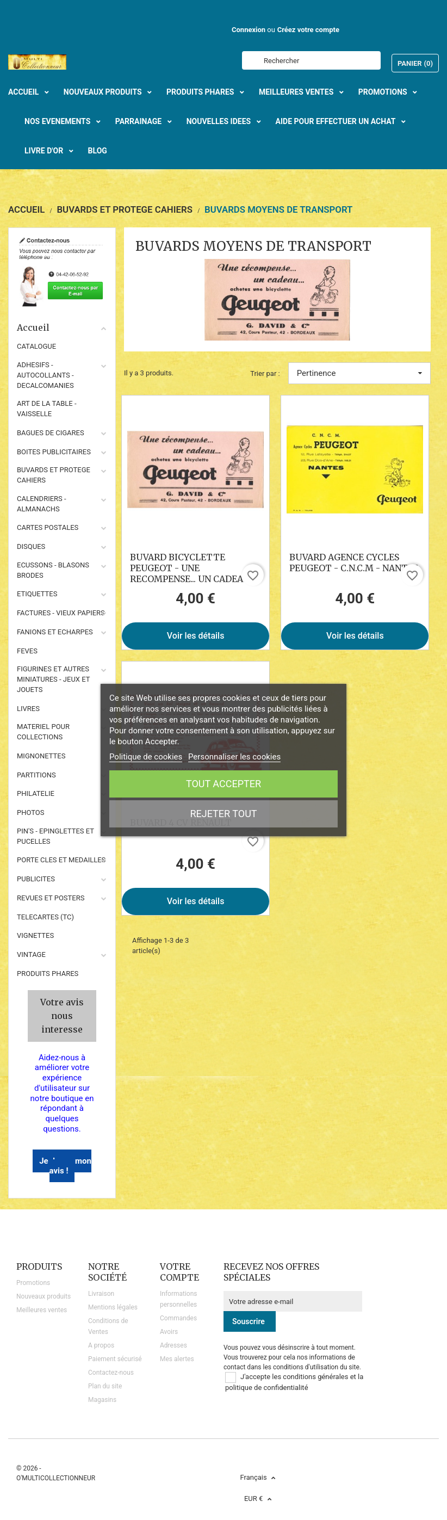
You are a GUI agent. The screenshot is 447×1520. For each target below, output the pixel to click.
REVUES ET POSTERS (50, 898)
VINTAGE (31, 954)
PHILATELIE (35, 793)
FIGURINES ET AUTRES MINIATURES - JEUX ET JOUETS (53, 679)
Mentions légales (113, 1307)
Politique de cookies (145, 757)
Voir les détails (196, 636)
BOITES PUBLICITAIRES (54, 452)
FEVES (27, 651)
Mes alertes (177, 1359)
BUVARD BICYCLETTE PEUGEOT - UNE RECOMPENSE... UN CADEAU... (192, 568)
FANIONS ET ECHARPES (55, 632)
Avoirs (169, 1332)
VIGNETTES (35, 935)
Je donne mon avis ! (65, 1166)
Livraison (101, 1293)
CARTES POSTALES (47, 527)
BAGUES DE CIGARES (50, 433)
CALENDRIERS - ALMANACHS (41, 504)
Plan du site (105, 1386)
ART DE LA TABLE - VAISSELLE (46, 408)
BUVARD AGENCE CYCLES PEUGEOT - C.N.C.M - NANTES (353, 562)
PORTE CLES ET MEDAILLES (61, 860)
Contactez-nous (111, 1372)
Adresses (173, 1345)
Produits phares (47, 973)
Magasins (102, 1400)
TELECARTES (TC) (45, 917)
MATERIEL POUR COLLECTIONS (43, 731)
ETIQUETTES (37, 594)
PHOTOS (31, 812)
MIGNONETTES (41, 756)
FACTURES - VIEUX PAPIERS (61, 613)
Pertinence (359, 373)
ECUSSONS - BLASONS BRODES (53, 570)
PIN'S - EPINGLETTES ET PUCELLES (55, 836)
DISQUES (31, 546)
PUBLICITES (36, 879)
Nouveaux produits (43, 1296)
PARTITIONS (36, 775)
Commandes (178, 1318)
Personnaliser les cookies (234, 757)
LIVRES (28, 709)
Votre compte (179, 1272)
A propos (101, 1345)
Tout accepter (223, 783)
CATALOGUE (36, 346)
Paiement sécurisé (115, 1359)
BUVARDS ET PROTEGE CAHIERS (53, 475)
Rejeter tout (223, 813)
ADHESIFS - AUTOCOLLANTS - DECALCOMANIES (45, 375)
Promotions (33, 1283)
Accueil (62, 327)
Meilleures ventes (41, 1310)
